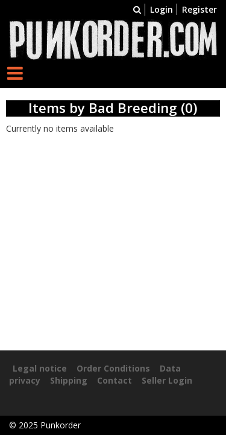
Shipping (68, 380)
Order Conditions (113, 368)
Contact (114, 380)
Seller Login (167, 380)
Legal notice (40, 368)
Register (199, 9)
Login (161, 9)
